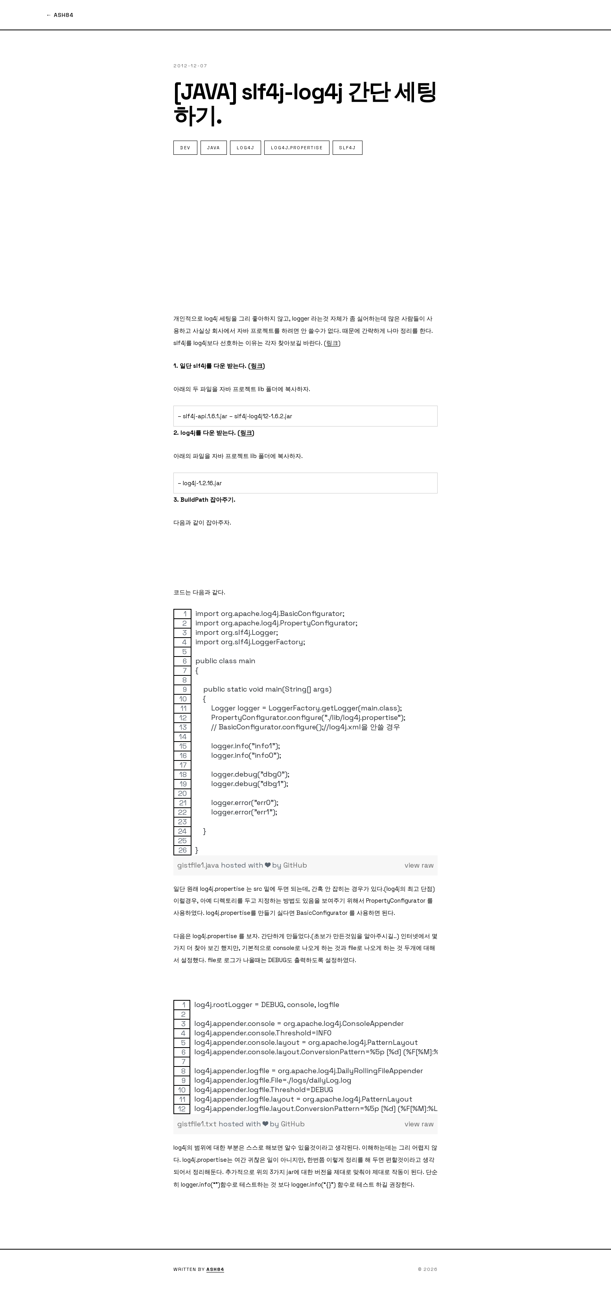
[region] (305, 732)
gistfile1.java (199, 865)
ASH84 (215, 1269)
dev (185, 147)
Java (213, 147)
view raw (419, 865)
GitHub (295, 865)
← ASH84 (60, 15)
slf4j (347, 147)
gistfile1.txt (198, 1123)
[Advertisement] (305, 233)
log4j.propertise (297, 147)
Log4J (245, 147)
